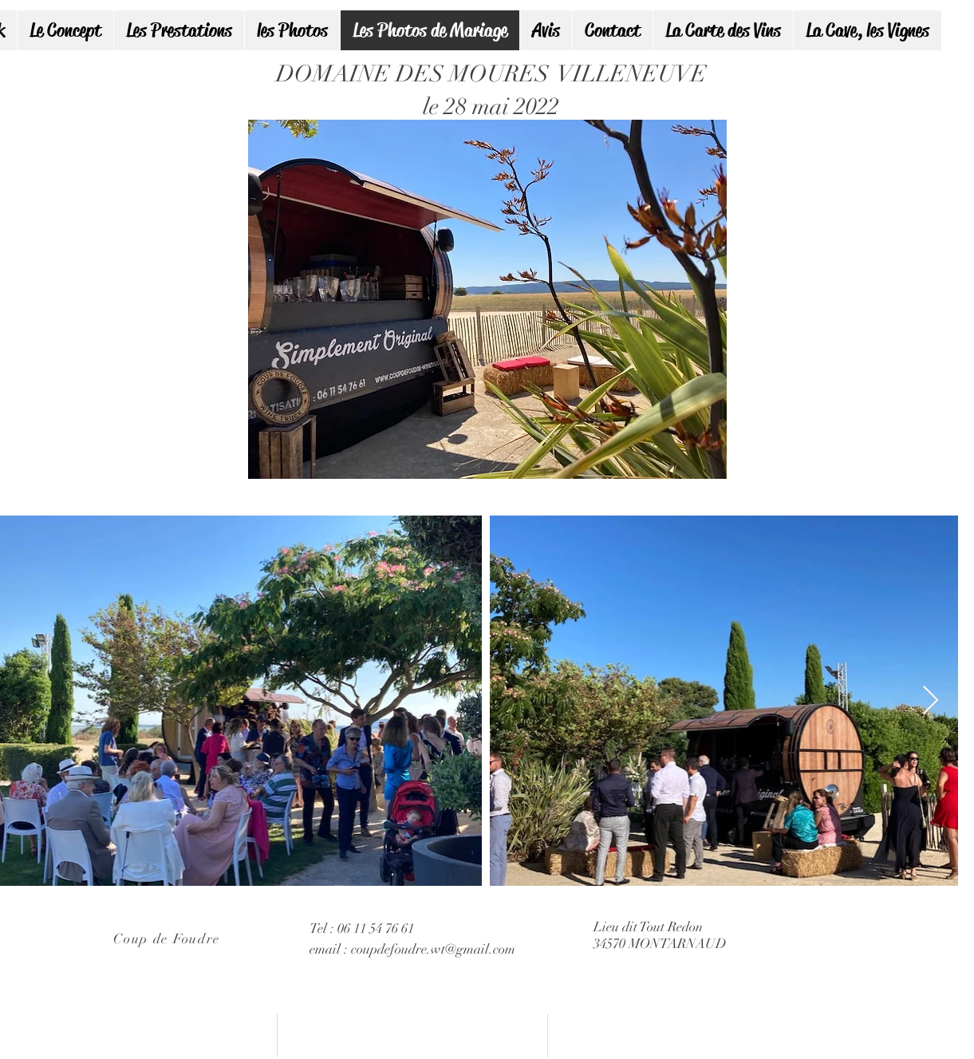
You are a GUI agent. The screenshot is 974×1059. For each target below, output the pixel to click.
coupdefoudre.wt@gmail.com (433, 949)
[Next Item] (930, 701)
